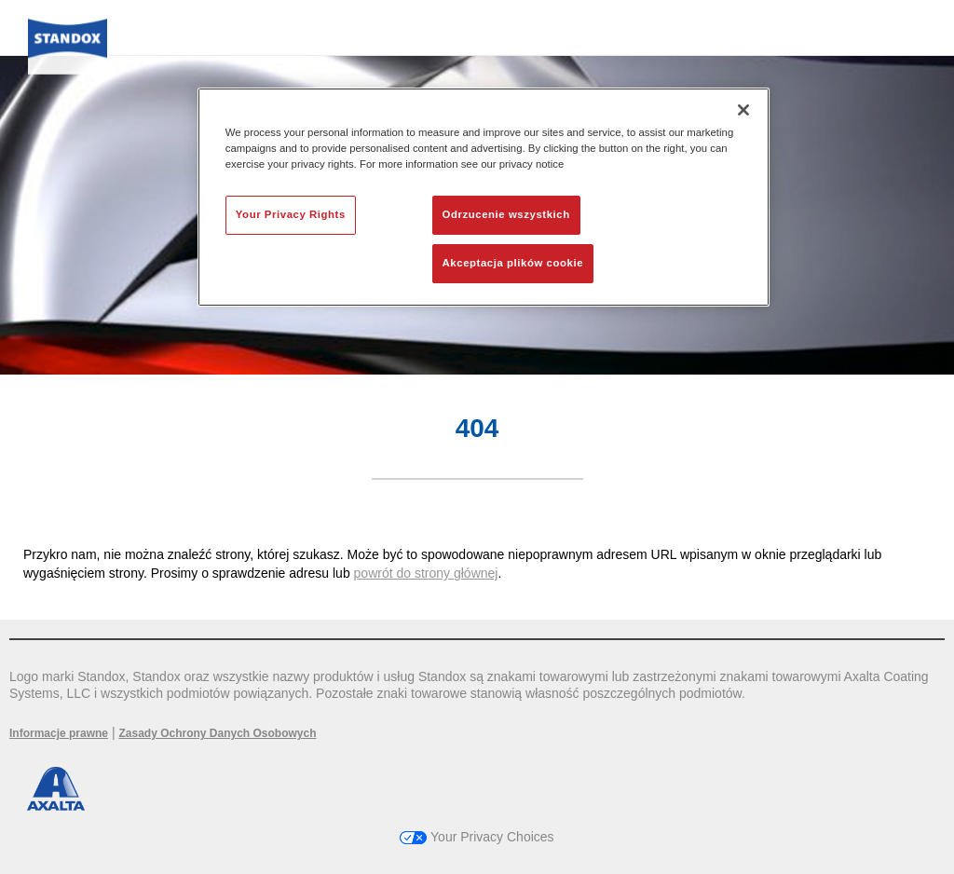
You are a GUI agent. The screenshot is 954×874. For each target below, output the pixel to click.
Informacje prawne (58, 733)
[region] (484, 197)
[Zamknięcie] (743, 109)
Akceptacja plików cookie (513, 262)
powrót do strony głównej (426, 573)
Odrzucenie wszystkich (506, 214)
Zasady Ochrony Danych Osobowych (217, 733)
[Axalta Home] (67, 53)
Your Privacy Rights (291, 214)
